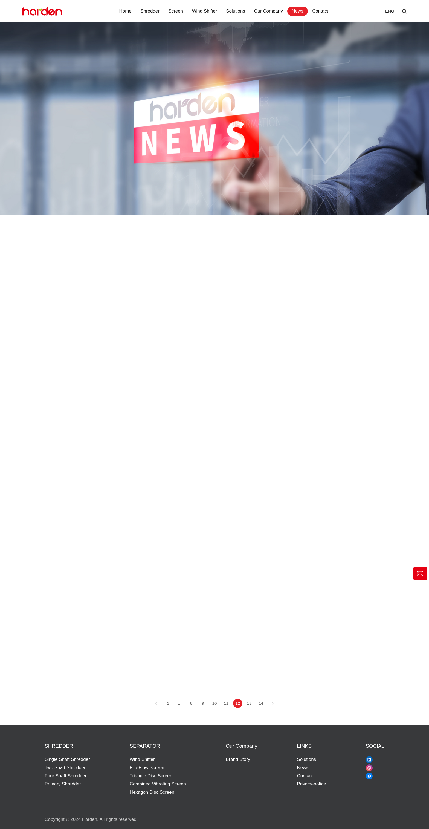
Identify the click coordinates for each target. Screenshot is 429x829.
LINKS (304, 746)
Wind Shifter (204, 11)
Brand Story (238, 759)
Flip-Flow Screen (147, 767)
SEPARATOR (145, 746)
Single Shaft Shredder (67, 759)
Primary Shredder (63, 784)
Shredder (149, 11)
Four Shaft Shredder (65, 775)
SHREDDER (59, 746)
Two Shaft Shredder (65, 767)
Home (125, 11)
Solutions (235, 11)
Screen (175, 11)
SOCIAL (375, 746)
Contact (320, 11)
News (297, 11)
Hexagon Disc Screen (152, 792)
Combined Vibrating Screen (158, 784)
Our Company (268, 11)
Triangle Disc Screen (151, 775)
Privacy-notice (311, 784)
